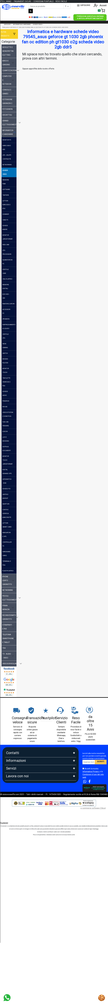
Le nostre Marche (13, 839)
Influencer (10, 944)
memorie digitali (5, 286)
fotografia (7, 109)
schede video (5, 172)
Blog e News (11, 918)
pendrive (5, 401)
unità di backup (5, 496)
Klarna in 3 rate (12, 865)
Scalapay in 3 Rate (14, 870)
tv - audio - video (6, 656)
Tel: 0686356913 (13, 760)
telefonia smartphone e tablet (8, 638)
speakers (5, 319)
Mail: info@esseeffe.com (17, 770)
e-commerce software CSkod (93, 976)
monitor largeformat (7, 237)
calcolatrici (7, 279)
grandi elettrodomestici (9, 123)
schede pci (6, 489)
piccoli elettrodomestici (9, 598)
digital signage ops (7, 471)
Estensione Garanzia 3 (15, 897)
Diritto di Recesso (13, 828)
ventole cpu (5, 336)
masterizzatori (8, 304)
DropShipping (12, 934)
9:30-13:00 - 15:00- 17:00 (17, 781)
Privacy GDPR (12, 818)
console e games (6, 92)
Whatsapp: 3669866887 (16, 765)
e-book (5, 431)
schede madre (5, 227)
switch (5, 353)
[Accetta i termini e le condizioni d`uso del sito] (83, 768)
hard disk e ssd (6, 147)
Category (7, 24)
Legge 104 (10, 886)
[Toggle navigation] (101, 10)
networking (7, 165)
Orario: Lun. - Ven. (13, 776)
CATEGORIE (83, 5)
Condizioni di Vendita (15, 834)
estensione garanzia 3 (7, 101)
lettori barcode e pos (6, 204)
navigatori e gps (6, 534)
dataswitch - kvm (6, 481)
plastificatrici (7, 571)
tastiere (5, 195)
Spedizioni (10, 892)
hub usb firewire (5, 424)
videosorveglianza (9, 664)
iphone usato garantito (7, 580)
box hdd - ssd (5, 296)
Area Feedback (12, 823)
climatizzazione (9, 70)
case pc (5, 220)
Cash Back (10, 913)
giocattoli (7, 115)
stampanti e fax (7, 627)
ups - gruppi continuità (6, 157)
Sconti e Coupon (13, 908)
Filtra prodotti (5, 34)
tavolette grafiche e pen (6, 382)
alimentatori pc (7, 262)
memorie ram (5, 182)
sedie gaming (5, 345)
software (6, 189)
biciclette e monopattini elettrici (7, 51)
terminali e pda (6, 563)
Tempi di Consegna (14, 902)
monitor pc (6, 140)
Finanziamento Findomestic (17, 876)
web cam (5, 245)
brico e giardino (6, 63)
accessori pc (6, 311)
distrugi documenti (6, 448)
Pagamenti (10, 860)
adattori (5, 504)
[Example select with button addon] (67, 6)
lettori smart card (7, 525)
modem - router (5, 361)
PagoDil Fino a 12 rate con (17, 881)
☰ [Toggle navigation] (2, 22)
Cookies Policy (12, 812)
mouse (4, 407)
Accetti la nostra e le (93, 772)
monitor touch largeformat (7, 460)
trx (4, 648)
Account (99, 5)
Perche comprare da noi (16, 844)
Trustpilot (4, 991)
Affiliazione (11, 950)
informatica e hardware (7, 132)
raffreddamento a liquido (9, 326)
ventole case (5, 271)
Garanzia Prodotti (13, 802)
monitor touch (5, 370)
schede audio (5, 393)
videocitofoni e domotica (7, 414)
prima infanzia (6, 607)
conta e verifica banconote (6, 513)
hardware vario (6, 553)
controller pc (7, 544)
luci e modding (5, 439)
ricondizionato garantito (9, 617)
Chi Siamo (10, 796)
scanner (5, 214)
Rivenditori (10, 939)
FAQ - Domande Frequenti (17, 807)
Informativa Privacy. (91, 771)
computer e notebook (7, 80)
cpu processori (6, 252)
